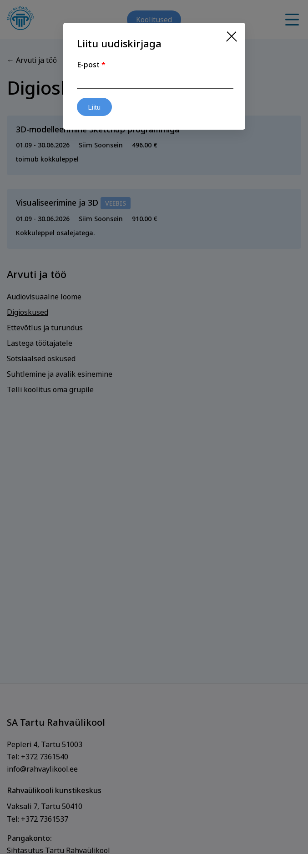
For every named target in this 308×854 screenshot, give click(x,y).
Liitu (94, 107)
